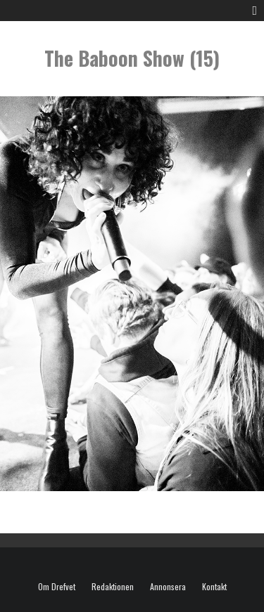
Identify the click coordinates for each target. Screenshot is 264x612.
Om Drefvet (56, 586)
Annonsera (168, 586)
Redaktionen (113, 586)
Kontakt (214, 586)
